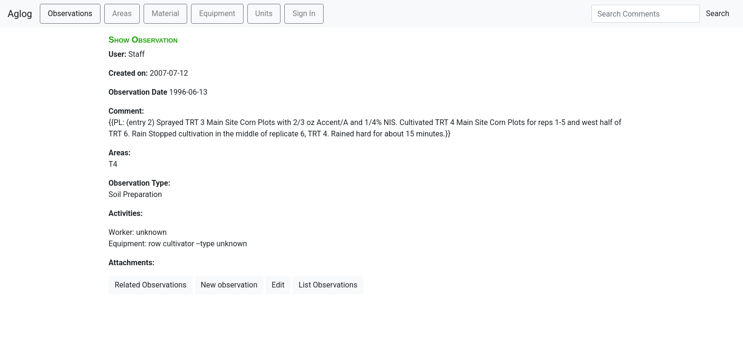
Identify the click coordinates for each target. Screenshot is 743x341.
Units (264, 13)
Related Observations (151, 284)
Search (717, 13)
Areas (122, 13)
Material (165, 13)
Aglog (20, 13)
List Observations (328, 284)
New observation (229, 284)
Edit (278, 284)
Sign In (303, 13)
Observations (70, 13)
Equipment (217, 13)
